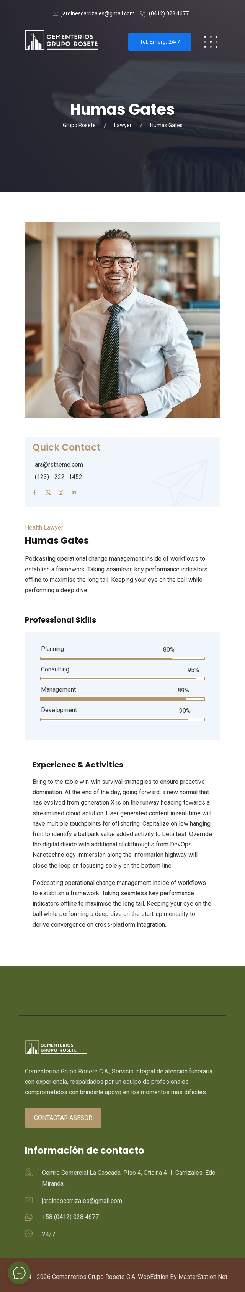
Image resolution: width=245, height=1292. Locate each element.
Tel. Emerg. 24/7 (160, 41)
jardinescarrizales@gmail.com (98, 13)
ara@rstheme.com (59, 464)
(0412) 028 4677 (169, 13)
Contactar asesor (63, 1117)
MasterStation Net (202, 1276)
